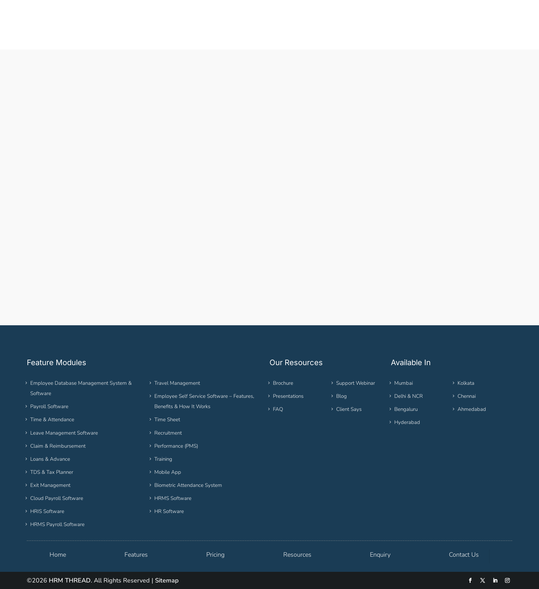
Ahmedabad (472, 409)
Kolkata (466, 383)
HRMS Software (172, 498)
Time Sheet (167, 419)
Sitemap (167, 580)
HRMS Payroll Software (57, 524)
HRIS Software (47, 511)
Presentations (288, 396)
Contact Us (464, 554)
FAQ (278, 409)
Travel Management (177, 383)
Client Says (349, 409)
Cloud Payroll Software (56, 498)
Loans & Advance (50, 459)
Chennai (467, 396)
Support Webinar (355, 383)
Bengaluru (406, 409)
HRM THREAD (70, 580)
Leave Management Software (64, 432)
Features (136, 554)
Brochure (283, 383)
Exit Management (50, 485)
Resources (297, 554)
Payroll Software (49, 406)
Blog (341, 396)
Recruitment (168, 432)
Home (58, 554)
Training (163, 459)
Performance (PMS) (176, 446)
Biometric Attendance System (188, 485)
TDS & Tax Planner (51, 472)
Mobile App (167, 472)
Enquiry (380, 554)
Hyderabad (407, 422)
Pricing (215, 554)
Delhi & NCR (408, 396)
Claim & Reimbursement (58, 446)
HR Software (169, 511)
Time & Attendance (52, 419)
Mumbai (403, 383)
